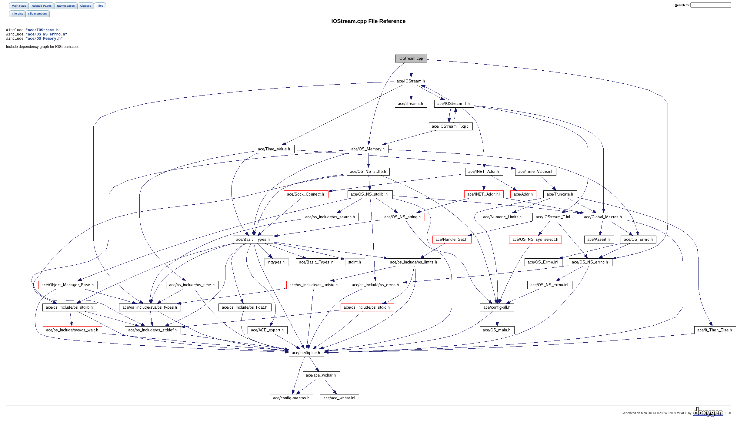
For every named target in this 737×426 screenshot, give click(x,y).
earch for (682, 5)
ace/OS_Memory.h (44, 41)
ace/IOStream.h (43, 30)
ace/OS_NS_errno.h (46, 36)
